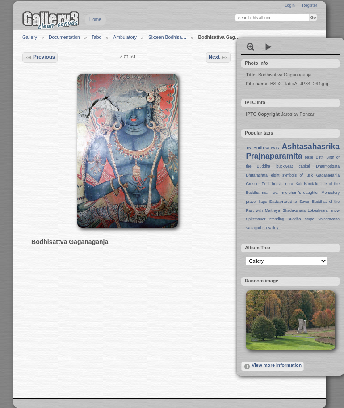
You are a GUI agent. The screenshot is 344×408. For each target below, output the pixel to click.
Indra (288, 183)
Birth (320, 157)
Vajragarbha (256, 228)
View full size (251, 47)
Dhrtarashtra (256, 175)
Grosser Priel (257, 183)
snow (335, 210)
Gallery (29, 37)
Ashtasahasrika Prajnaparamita (293, 151)
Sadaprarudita (283, 201)
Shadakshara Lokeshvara (304, 210)
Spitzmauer (255, 219)
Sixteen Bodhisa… (167, 37)
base (309, 157)
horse (277, 183)
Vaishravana (329, 219)
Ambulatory (125, 37)
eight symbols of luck (292, 175)
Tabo (97, 37)
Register (309, 5)
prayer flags (256, 201)
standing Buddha (285, 219)
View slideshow (268, 47)
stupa (309, 219)
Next (218, 57)
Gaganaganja (328, 175)
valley (273, 228)
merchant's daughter (300, 192)
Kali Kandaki (307, 183)
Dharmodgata (328, 166)
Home (95, 19)
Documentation (64, 37)
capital (304, 166)
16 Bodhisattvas (262, 147)
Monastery (330, 192)
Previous (40, 57)
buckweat (284, 166)
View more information (272, 366)
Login (289, 5)
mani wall (271, 192)
